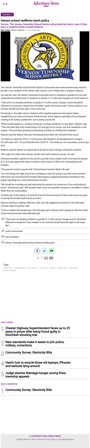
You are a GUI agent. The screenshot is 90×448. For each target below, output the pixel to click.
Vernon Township (18, 30)
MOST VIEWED (7, 322)
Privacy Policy (50, 439)
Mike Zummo (5, 30)
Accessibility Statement (65, 439)
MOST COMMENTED (9, 384)
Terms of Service (37, 439)
